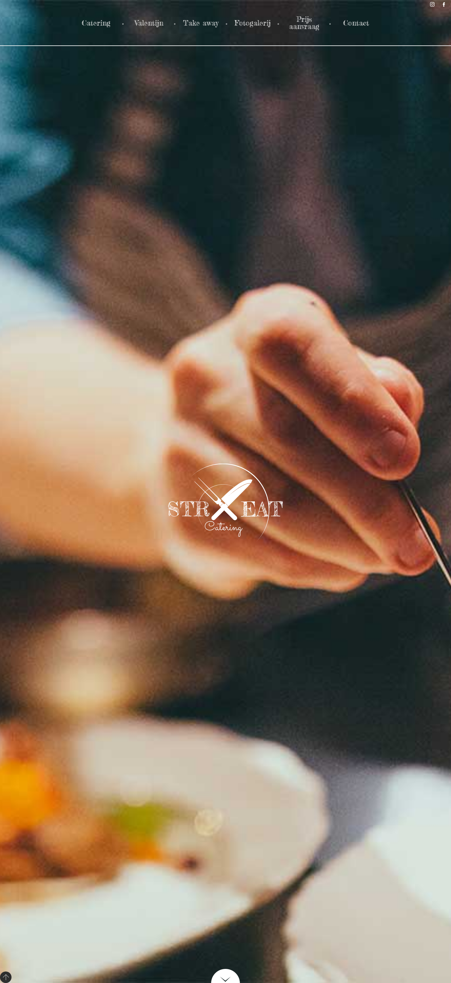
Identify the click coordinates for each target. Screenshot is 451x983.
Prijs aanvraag (304, 23)
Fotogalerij (252, 23)
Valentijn (149, 23)
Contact (356, 23)
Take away (200, 23)
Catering (97, 23)
